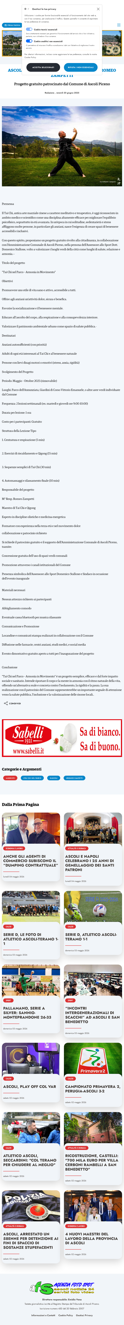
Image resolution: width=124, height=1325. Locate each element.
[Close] (98, 9)
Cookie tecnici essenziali (45, 29)
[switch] (29, 41)
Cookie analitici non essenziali (48, 41)
